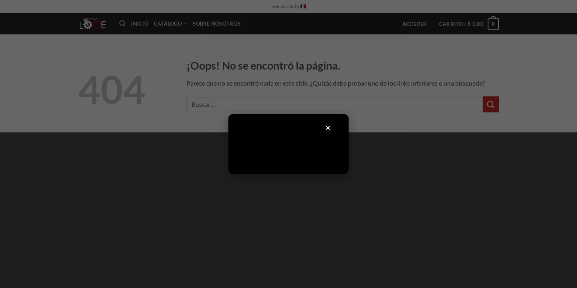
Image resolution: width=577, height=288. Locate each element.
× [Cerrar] (328, 127)
